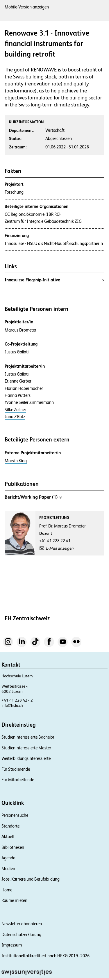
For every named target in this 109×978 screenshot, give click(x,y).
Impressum (11, 944)
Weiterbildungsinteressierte (26, 758)
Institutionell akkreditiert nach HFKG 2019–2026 (45, 955)
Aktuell (7, 836)
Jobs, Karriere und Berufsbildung (30, 879)
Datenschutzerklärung (21, 934)
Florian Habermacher (24, 388)
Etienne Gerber (18, 381)
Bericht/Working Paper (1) (33, 497)
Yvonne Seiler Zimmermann (29, 402)
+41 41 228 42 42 (17, 700)
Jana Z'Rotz (15, 416)
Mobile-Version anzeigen (27, 6)
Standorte (10, 825)
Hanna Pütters (18, 395)
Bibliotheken (12, 847)
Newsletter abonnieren (21, 923)
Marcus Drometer (20, 330)
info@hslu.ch (12, 705)
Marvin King (16, 460)
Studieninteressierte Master (26, 747)
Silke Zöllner (15, 409)
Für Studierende (15, 769)
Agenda (8, 857)
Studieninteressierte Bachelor (27, 737)
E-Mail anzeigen (60, 548)
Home (6, 889)
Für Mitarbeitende (17, 779)
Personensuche (14, 815)
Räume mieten (14, 900)
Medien (8, 868)
